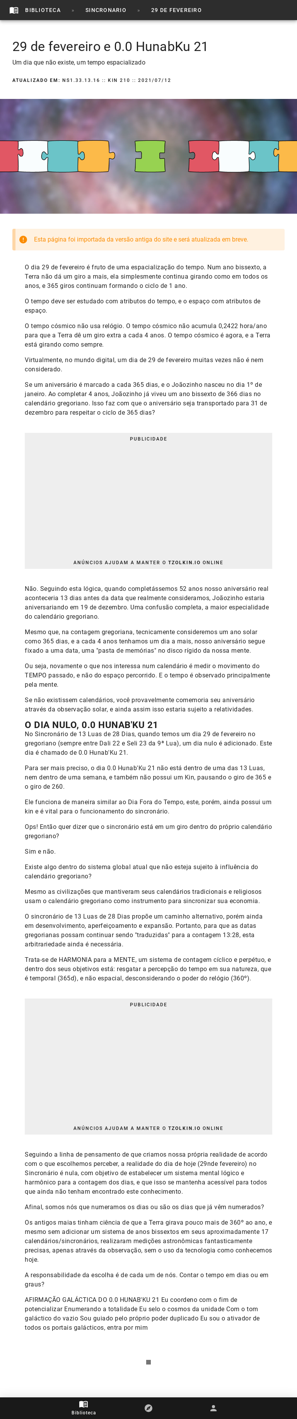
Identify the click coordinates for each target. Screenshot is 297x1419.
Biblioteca (84, 1413)
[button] (148, 1408)
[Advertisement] (148, 501)
